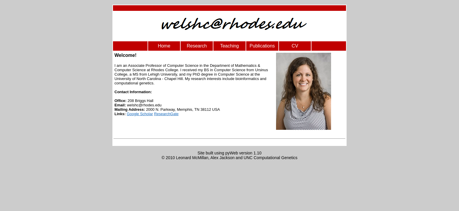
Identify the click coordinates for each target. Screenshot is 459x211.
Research (197, 45)
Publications (262, 45)
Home (164, 45)
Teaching (229, 45)
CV (295, 45)
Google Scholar (140, 114)
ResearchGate (166, 114)
